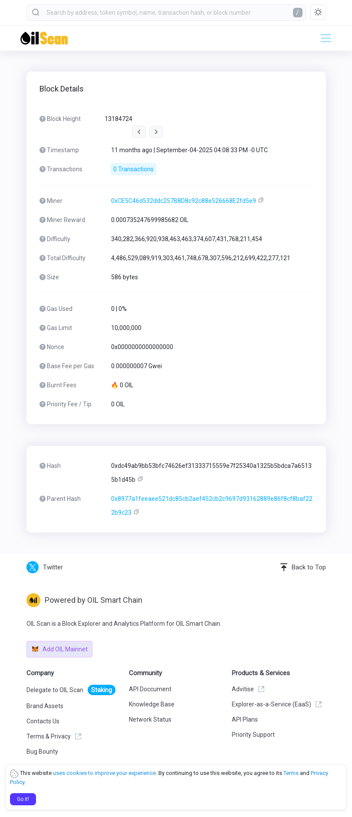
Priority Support (253, 734)
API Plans (245, 719)
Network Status (150, 719)
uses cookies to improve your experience (104, 773)
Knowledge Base (151, 704)
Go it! (23, 799)
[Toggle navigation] (323, 38)
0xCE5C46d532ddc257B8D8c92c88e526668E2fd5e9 (183, 200)
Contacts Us (42, 721)
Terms (291, 773)
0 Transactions (133, 169)
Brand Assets (44, 706)
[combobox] (166, 12)
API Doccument (150, 689)
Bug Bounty (42, 751)
